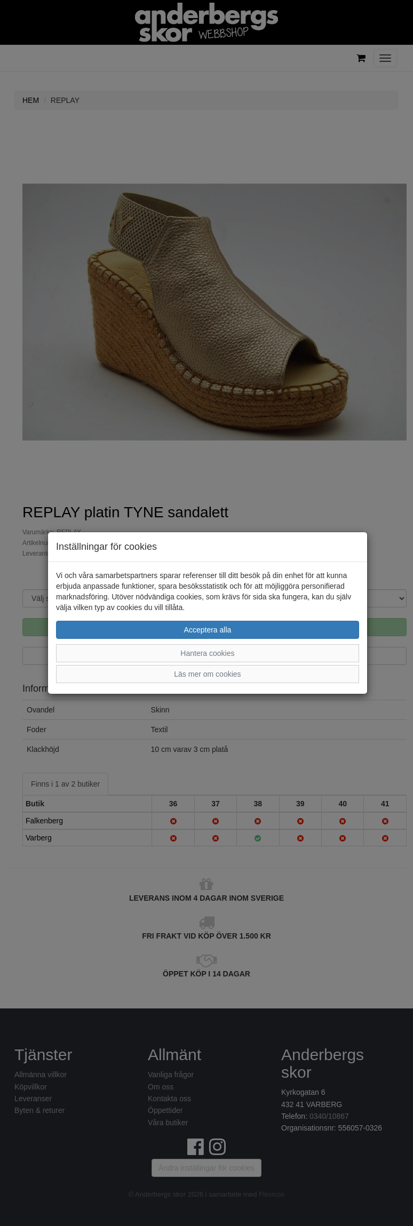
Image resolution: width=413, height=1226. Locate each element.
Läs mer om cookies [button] (207, 674)
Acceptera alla (208, 630)
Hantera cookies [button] (207, 653)
